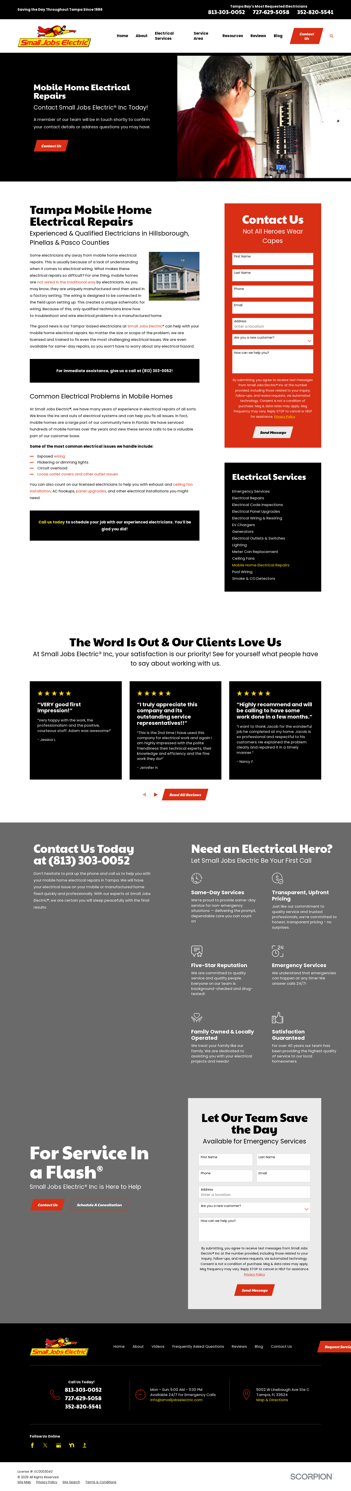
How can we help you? (251, 353)
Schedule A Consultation (92, 1204)
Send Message (273, 432)
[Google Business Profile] (58, 1445)
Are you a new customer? (254, 338)
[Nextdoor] (71, 1445)
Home (119, 1346)
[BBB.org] (84, 1445)
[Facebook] (32, 1445)
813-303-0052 (226, 12)
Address (240, 321)
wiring (59, 456)
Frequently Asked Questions (198, 1346)
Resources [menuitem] (233, 35)
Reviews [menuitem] (258, 35)
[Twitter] (45, 1445)
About (138, 1346)
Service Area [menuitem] (201, 36)
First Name (242, 256)
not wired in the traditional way (66, 282)
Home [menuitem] (122, 35)
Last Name (242, 273)
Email (238, 305)
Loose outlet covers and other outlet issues (77, 474)
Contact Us (306, 36)
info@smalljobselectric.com (176, 1399)
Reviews (239, 1346)
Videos (158, 1346)
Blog (259, 1346)
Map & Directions (272, 1399)
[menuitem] (272, 491)
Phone (239, 289)
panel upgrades (91, 491)
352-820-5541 (315, 12)
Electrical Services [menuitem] (164, 36)
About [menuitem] (142, 35)
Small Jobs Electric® (146, 326)
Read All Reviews (185, 794)
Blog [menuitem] (278, 35)
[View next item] (156, 795)
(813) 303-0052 (82, 860)
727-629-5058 (271, 12)
